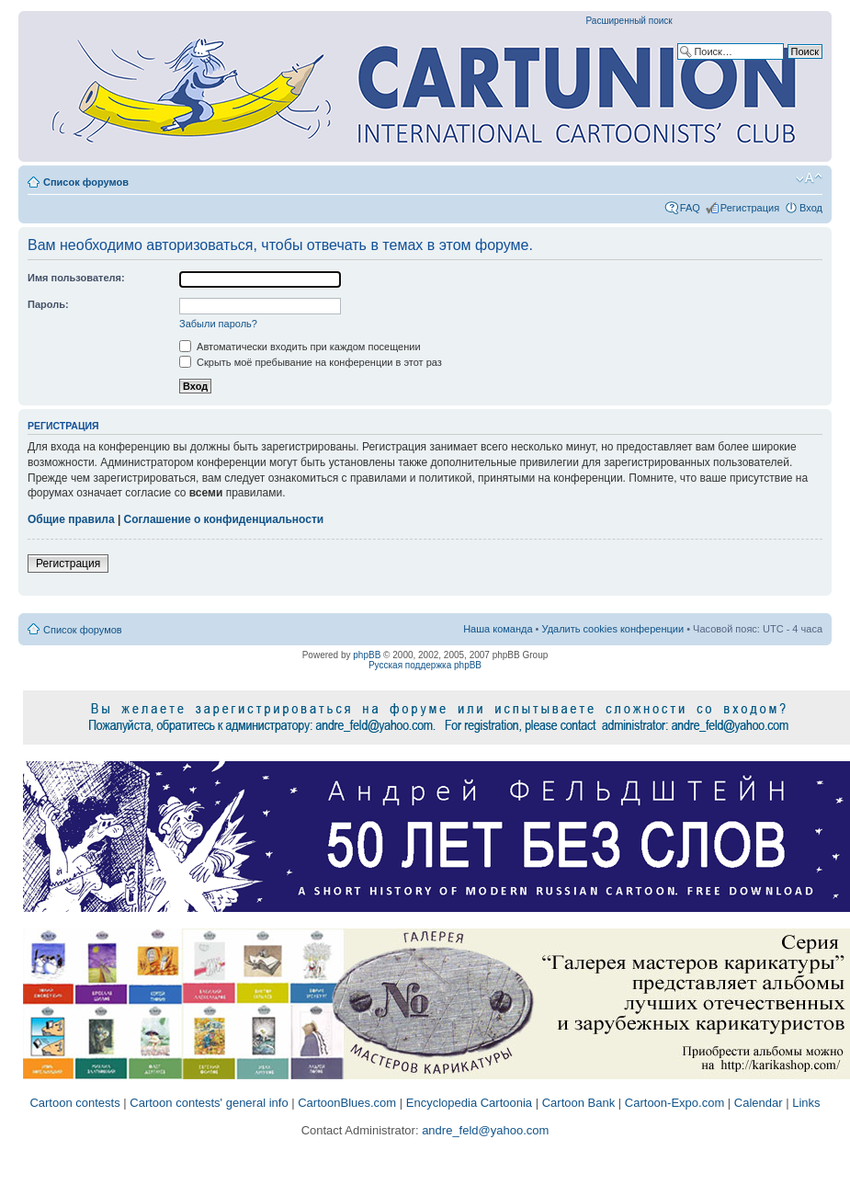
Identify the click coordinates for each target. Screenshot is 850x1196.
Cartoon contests (74, 1103)
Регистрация (749, 207)
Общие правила (71, 519)
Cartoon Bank (579, 1103)
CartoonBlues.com (347, 1103)
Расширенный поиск (629, 21)
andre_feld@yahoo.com (484, 1130)
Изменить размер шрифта (809, 178)
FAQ (690, 207)
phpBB (366, 655)
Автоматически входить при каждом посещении (300, 346)
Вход (810, 207)
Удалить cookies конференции (613, 628)
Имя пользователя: (76, 277)
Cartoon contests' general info (209, 1103)
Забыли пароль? (218, 323)
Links (806, 1103)
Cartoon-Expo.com (674, 1103)
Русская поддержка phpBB (425, 665)
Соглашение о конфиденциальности (224, 519)
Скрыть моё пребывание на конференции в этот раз (310, 362)
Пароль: (48, 304)
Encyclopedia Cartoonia (469, 1103)
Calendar (758, 1103)
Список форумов (86, 182)
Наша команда (497, 628)
